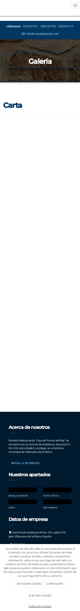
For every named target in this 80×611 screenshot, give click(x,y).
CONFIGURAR (55, 584)
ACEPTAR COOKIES (40, 595)
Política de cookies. (40, 606)
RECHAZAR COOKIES (29, 584)
